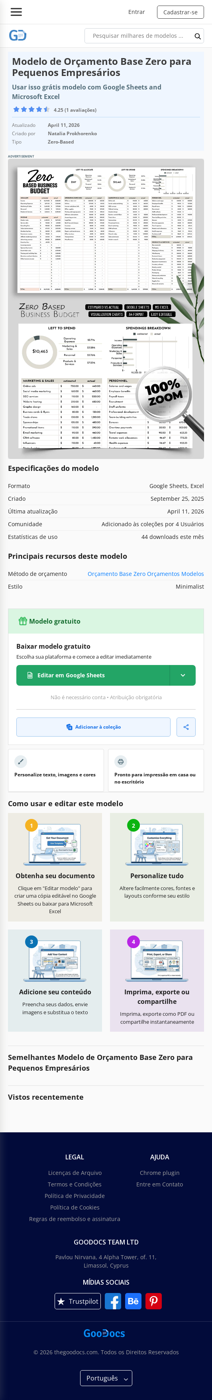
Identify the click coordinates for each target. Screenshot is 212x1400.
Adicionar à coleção (93, 726)
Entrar (136, 12)
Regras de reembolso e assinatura (74, 1219)
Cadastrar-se (180, 12)
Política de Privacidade (75, 1196)
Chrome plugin (160, 1172)
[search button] (198, 36)
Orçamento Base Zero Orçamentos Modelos (146, 574)
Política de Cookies (75, 1207)
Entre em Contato (159, 1184)
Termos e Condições (75, 1184)
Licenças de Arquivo (75, 1172)
